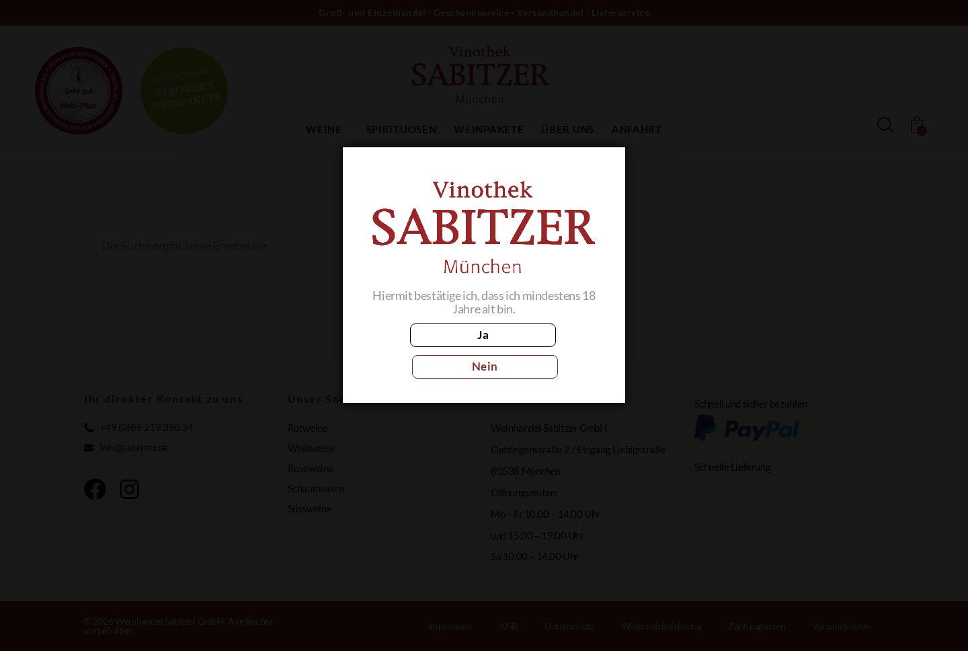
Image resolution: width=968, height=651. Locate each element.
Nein (543, 351)
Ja (424, 351)
